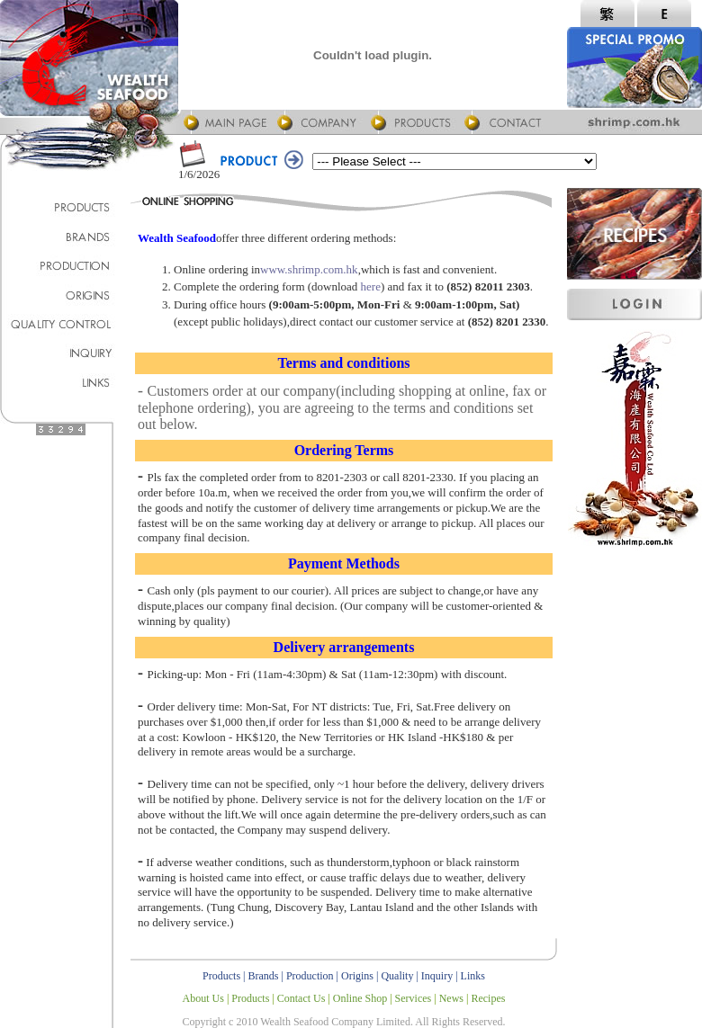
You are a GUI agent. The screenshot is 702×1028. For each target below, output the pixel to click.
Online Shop (360, 998)
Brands (263, 976)
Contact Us (301, 998)
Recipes (488, 998)
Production (310, 976)
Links (473, 976)
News (451, 998)
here (371, 286)
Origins (357, 976)
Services (413, 998)
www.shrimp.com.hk (309, 269)
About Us (203, 998)
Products (221, 976)
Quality (397, 976)
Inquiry (437, 976)
